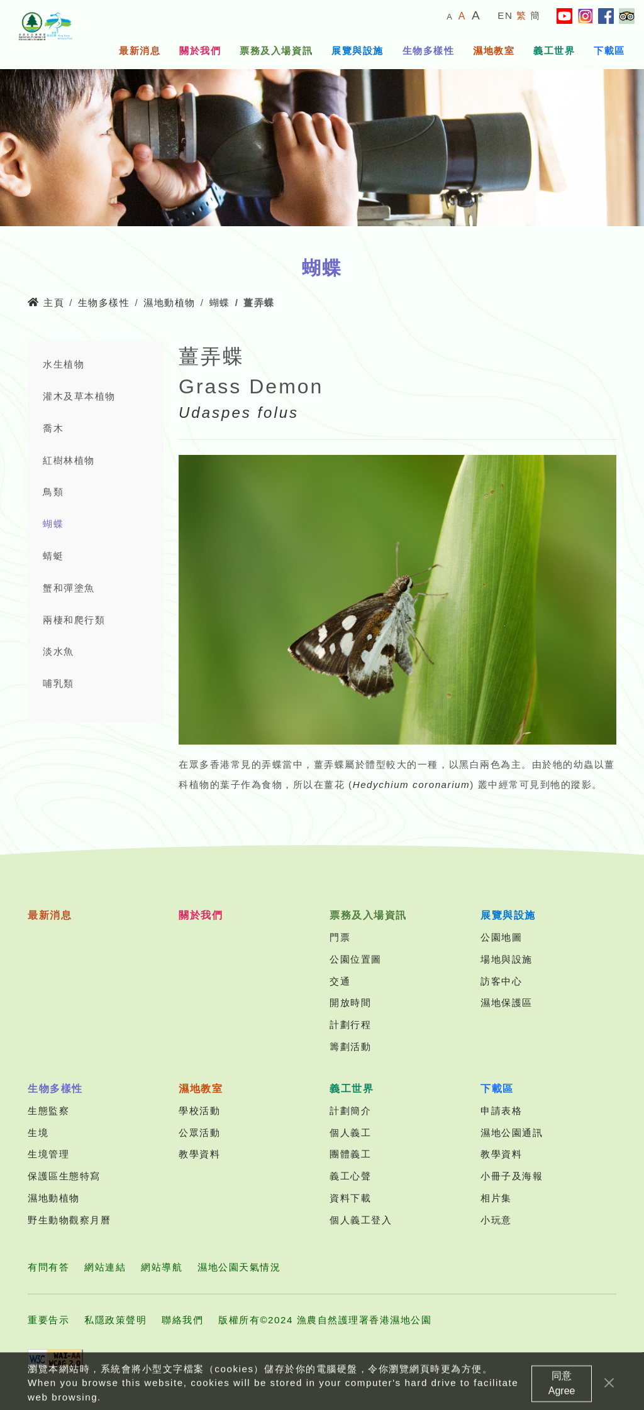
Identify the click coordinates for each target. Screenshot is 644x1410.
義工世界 (554, 50)
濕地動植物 (169, 302)
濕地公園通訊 (511, 1132)
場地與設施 (506, 959)
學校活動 (199, 1110)
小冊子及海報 (511, 1176)
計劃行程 (350, 1024)
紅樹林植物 (69, 460)
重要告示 (48, 1319)
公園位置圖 (356, 959)
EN (505, 15)
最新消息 (139, 50)
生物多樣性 (428, 50)
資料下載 (350, 1198)
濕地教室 (493, 50)
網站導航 (161, 1267)
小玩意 (496, 1220)
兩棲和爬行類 (74, 620)
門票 (340, 937)
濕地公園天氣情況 (238, 1267)
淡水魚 (58, 651)
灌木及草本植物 (79, 396)
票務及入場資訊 (276, 50)
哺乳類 (58, 683)
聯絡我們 (182, 1319)
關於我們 (200, 50)
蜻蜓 (53, 555)
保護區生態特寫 (64, 1176)
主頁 (46, 302)
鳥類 (53, 491)
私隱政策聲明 (115, 1319)
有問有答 (48, 1267)
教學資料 (199, 1154)
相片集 (496, 1198)
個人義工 (350, 1132)
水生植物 (63, 364)
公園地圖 (501, 937)
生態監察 (48, 1110)
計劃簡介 (350, 1110)
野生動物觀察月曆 (69, 1220)
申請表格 (501, 1110)
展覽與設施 (357, 50)
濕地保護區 (506, 1002)
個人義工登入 (361, 1220)
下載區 (609, 50)
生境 (38, 1132)
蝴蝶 (219, 302)
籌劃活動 (350, 1046)
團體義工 (350, 1154)
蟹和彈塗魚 (69, 587)
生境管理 (48, 1154)
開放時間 (350, 1002)
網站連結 (105, 1267)
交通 (340, 981)
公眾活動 (199, 1132)
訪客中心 (501, 981)
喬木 (53, 428)
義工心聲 (350, 1176)
